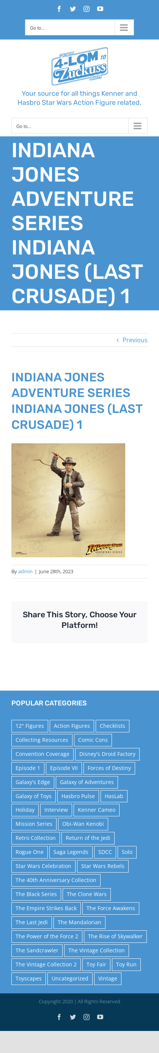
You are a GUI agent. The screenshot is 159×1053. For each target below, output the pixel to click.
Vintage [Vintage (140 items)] (107, 978)
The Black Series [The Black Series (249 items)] (36, 894)
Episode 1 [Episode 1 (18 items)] (28, 768)
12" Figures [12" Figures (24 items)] (30, 725)
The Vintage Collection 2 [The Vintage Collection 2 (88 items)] (46, 964)
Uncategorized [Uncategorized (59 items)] (70, 978)
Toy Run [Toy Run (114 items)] (126, 964)
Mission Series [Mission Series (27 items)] (34, 823)
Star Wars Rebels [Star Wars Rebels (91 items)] (102, 866)
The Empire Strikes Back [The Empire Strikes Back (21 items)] (46, 908)
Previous (135, 340)
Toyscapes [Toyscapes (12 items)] (29, 978)
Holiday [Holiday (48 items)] (25, 809)
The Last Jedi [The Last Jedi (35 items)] (32, 922)
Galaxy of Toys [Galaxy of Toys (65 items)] (34, 796)
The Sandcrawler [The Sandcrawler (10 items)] (37, 950)
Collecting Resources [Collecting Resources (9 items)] (42, 739)
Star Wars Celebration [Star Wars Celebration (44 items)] (43, 866)
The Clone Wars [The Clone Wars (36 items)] (87, 894)
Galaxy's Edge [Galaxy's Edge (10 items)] (33, 782)
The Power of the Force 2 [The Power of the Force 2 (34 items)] (47, 936)
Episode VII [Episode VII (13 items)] (64, 768)
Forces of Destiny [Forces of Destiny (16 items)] (109, 768)
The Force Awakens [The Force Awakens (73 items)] (111, 908)
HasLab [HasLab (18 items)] (114, 796)
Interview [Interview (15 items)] (56, 809)
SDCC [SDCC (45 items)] (105, 851)
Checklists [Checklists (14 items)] (112, 725)
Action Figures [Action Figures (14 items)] (72, 725)
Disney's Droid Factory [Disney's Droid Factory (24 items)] (107, 753)
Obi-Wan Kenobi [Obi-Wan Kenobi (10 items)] (83, 823)
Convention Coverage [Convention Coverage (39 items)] (42, 753)
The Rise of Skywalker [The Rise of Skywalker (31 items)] (115, 936)
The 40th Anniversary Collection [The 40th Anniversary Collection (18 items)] (56, 880)
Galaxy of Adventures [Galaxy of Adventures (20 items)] (87, 782)
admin (25, 571)
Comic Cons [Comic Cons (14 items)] (93, 739)
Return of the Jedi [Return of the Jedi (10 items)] (88, 837)
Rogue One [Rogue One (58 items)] (30, 851)
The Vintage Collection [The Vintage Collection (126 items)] (96, 950)
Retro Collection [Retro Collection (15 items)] (36, 837)
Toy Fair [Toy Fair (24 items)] (96, 964)
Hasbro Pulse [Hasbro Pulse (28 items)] (78, 796)
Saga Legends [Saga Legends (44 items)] (71, 851)
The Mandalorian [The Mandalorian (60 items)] (79, 922)
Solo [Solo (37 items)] (127, 851)
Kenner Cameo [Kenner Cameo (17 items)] (96, 809)
